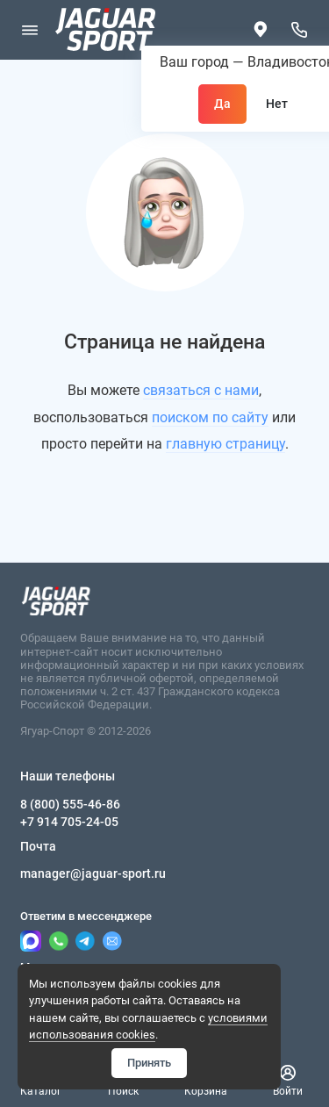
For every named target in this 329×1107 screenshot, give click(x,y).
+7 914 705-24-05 (69, 822)
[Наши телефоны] (300, 30)
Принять (149, 1062)
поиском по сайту (210, 417)
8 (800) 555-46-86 (70, 804)
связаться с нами (201, 390)
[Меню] (30, 30)
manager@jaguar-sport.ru (93, 873)
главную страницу (225, 443)
